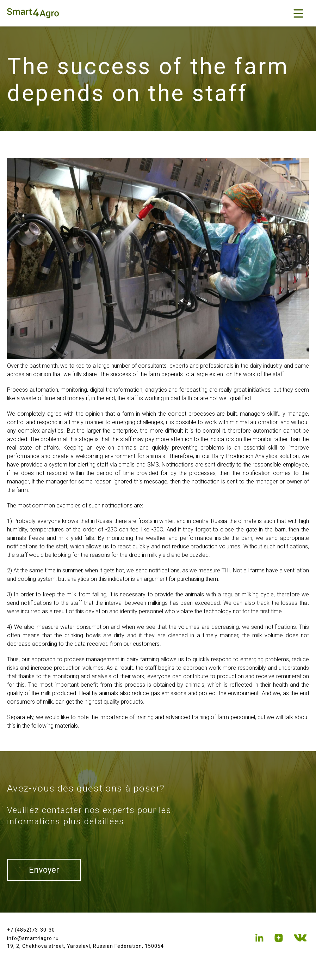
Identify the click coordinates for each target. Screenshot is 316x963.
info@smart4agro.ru (33, 938)
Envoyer (44, 870)
